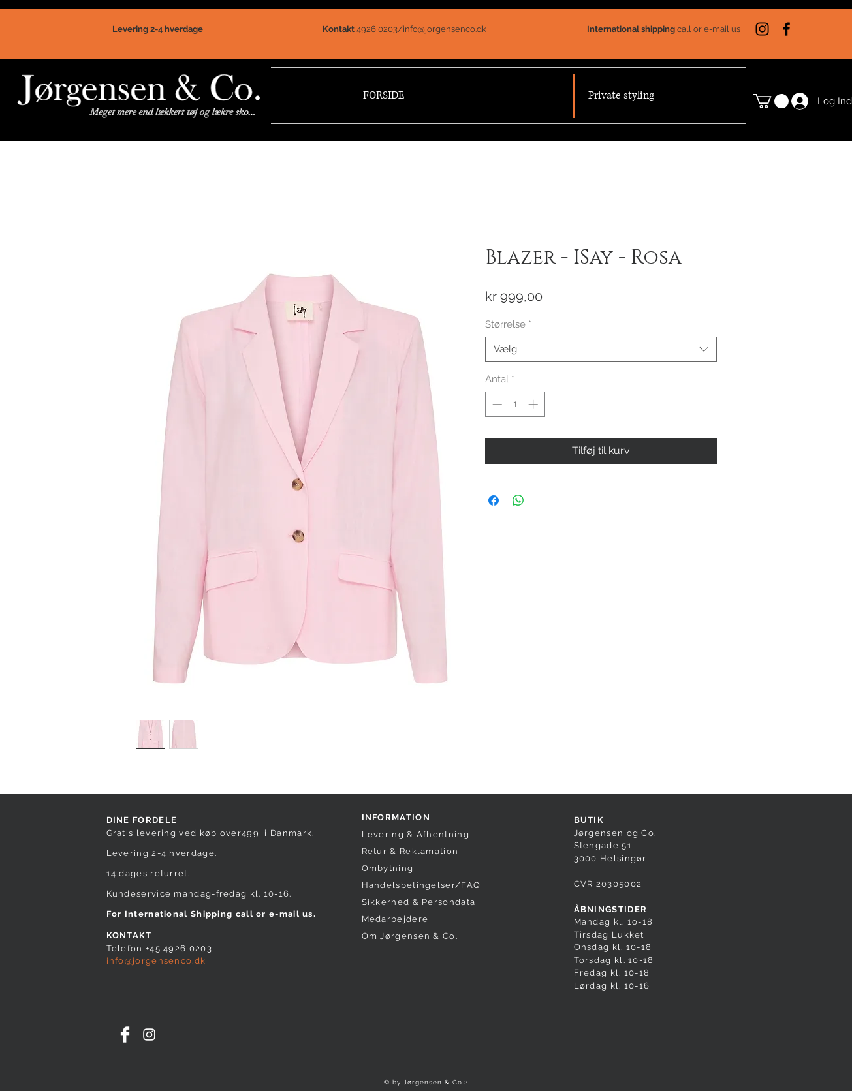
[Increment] (534, 404)
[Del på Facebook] (493, 500)
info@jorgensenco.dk (444, 29)
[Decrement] (496, 404)
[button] (771, 101)
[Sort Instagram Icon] (762, 29)
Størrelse (508, 324)
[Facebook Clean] (125, 1034)
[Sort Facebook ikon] (786, 29)
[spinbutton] (515, 404)
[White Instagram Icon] (149, 1034)
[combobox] (601, 349)
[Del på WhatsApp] (518, 500)
